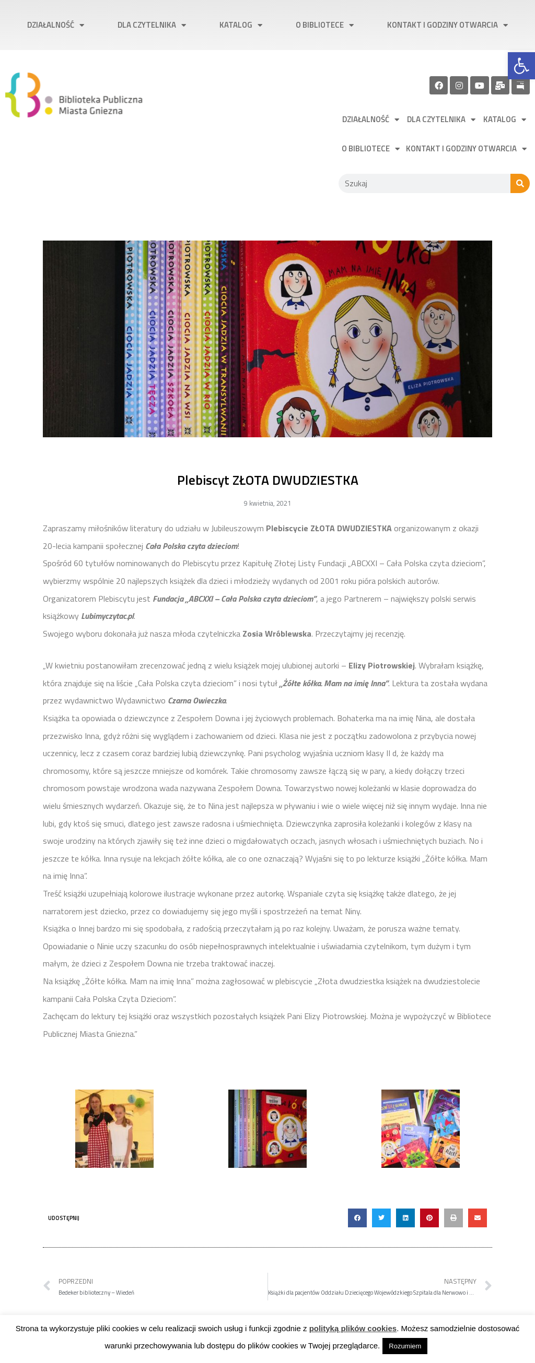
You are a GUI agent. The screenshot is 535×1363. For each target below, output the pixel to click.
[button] (357, 1218)
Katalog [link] (240, 25)
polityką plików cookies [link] (353, 1328)
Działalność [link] (55, 25)
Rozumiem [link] (405, 1346)
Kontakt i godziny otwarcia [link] (447, 25)
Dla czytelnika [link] (152, 25)
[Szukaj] (520, 183)
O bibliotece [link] (325, 25)
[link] (521, 65)
